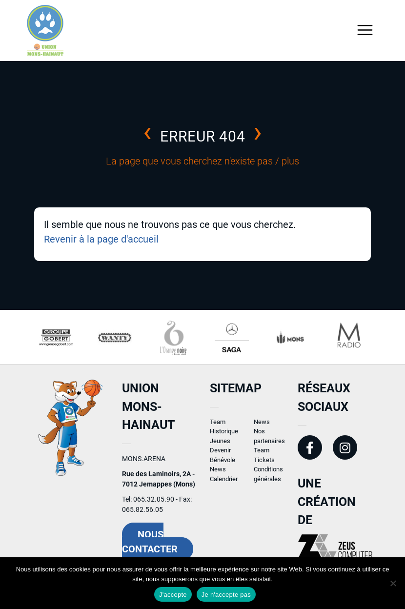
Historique (224, 435)
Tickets (264, 463)
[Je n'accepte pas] (393, 583)
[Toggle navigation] (365, 30)
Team (217, 425)
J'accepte (173, 594)
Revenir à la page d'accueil (101, 239)
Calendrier (224, 483)
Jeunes (220, 444)
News (218, 473)
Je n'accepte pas (226, 594)
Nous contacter (150, 545)
